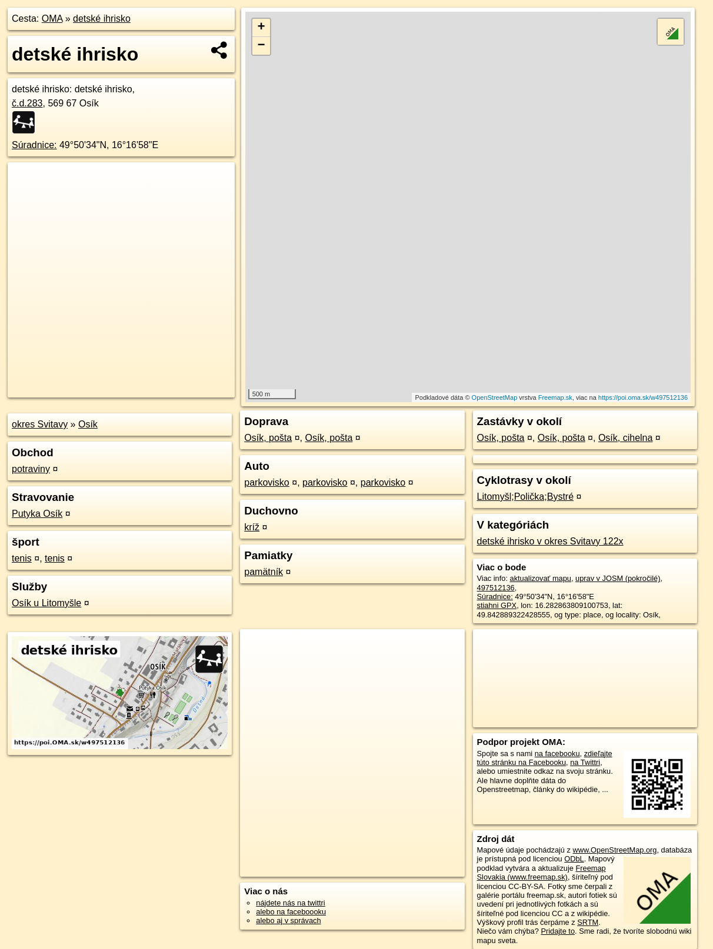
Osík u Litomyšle (46, 603)
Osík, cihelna (625, 438)
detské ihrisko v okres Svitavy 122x (550, 541)
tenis (22, 558)
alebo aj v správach (288, 920)
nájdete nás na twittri (290, 902)
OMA (52, 19)
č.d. (27, 103)
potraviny (31, 469)
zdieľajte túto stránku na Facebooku (544, 758)
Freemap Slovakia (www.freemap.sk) (541, 872)
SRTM (587, 922)
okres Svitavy (40, 424)
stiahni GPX (497, 605)
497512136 (496, 587)
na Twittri (585, 762)
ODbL (574, 858)
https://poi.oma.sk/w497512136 (643, 397)
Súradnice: (34, 145)
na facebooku (557, 753)
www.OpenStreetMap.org (614, 850)
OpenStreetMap (495, 397)
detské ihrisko (102, 19)
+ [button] (261, 27)
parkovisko (266, 482)
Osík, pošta (268, 438)
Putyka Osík (37, 514)
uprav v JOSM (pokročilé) (617, 578)
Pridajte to (558, 931)
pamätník (263, 572)
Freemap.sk (555, 397)
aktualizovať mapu (540, 578)
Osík (88, 424)
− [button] (261, 46)
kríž (251, 527)
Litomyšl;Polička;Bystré (525, 497)
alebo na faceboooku (291, 911)
